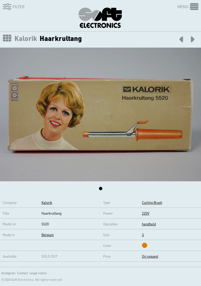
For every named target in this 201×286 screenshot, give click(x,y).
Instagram (8, 273)
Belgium (47, 234)
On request (150, 256)
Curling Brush (152, 202)
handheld (149, 224)
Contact (22, 273)
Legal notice (38, 273)
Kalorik (25, 38)
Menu (182, 6)
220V (145, 213)
